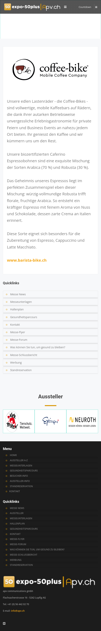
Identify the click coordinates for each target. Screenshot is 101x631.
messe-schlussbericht (23, 554)
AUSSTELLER (16, 513)
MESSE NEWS (17, 508)
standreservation (21, 565)
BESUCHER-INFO (19, 476)
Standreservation (21, 370)
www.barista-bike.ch (27, 260)
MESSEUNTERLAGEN (21, 465)
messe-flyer (17, 539)
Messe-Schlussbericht (23, 355)
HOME (13, 455)
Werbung (16, 362)
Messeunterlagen (21, 302)
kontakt (15, 534)
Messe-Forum (18, 340)
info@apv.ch (18, 610)
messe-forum (18, 544)
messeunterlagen (21, 518)
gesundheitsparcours (24, 529)
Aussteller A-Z (20, 35)
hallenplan (17, 523)
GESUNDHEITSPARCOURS (24, 470)
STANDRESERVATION (21, 486)
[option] (50, 28)
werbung (16, 560)
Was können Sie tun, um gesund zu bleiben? (37, 347)
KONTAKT (14, 491)
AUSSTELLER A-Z (19, 460)
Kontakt (15, 324)
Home (7, 35)
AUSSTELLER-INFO (20, 481)
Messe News (18, 294)
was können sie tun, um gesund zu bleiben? (37, 549)
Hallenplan (17, 309)
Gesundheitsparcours (23, 317)
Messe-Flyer (17, 332)
